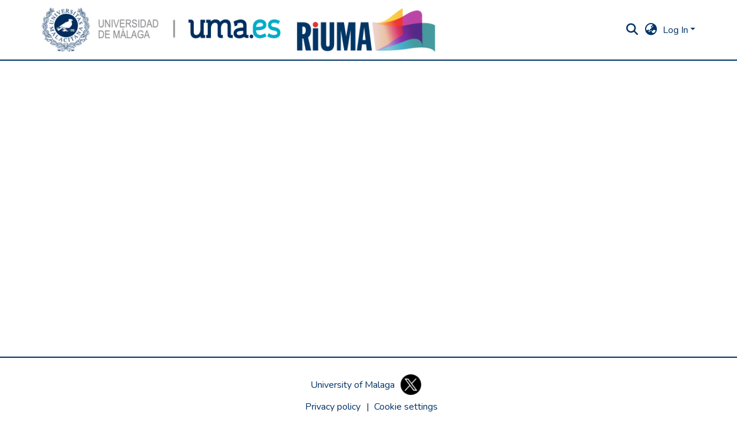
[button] (161, 30)
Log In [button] (676, 30)
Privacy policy (333, 406)
